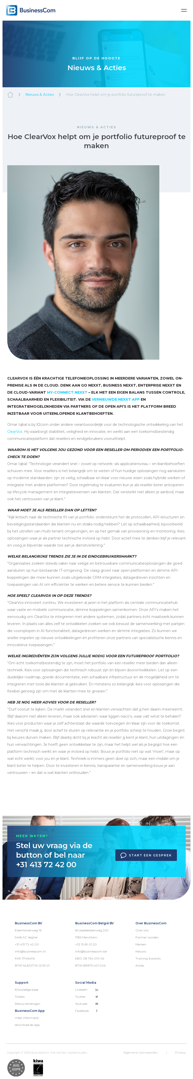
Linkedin (86, 989)
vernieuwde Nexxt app (116, 399)
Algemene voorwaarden (140, 1052)
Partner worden (147, 937)
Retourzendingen (27, 1004)
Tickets (20, 997)
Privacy (180, 1052)
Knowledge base (26, 989)
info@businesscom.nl (30, 951)
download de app (27, 1025)
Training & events (148, 958)
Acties (139, 965)
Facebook (86, 1011)
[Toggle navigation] (184, 10)
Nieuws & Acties (39, 94)
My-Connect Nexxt (67, 392)
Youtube (86, 1004)
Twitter (86, 997)
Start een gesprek (146, 855)
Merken (140, 944)
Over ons (142, 930)
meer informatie (26, 1018)
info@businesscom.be (91, 951)
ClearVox (14, 431)
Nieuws (140, 951)
